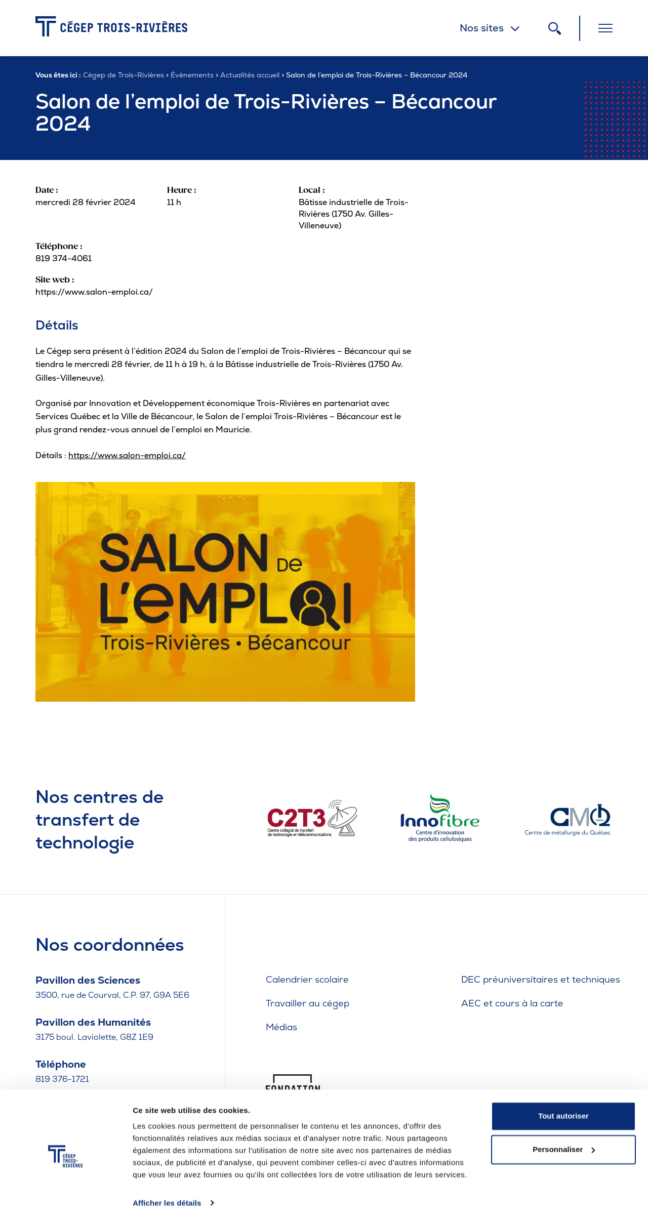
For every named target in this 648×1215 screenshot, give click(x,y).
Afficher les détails (167, 1195)
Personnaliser (564, 1141)
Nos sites (482, 27)
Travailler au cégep (307, 1003)
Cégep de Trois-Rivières (123, 74)
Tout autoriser (563, 1108)
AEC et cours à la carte (512, 1003)
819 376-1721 (62, 1079)
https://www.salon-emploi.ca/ (127, 455)
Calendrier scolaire (307, 979)
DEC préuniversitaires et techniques (540, 979)
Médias (281, 1027)
